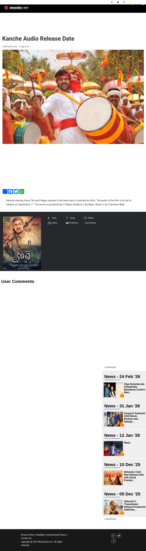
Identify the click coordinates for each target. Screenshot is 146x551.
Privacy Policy (27, 535)
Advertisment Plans (56, 535)
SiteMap (40, 535)
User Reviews (90, 223)
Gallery (90, 218)
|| (35, 535)
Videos (54, 223)
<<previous (110, 367)
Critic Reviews (72, 223)
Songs (72, 218)
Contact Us (26, 538)
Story (54, 218)
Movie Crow (16, 9)
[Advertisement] (57, 21)
